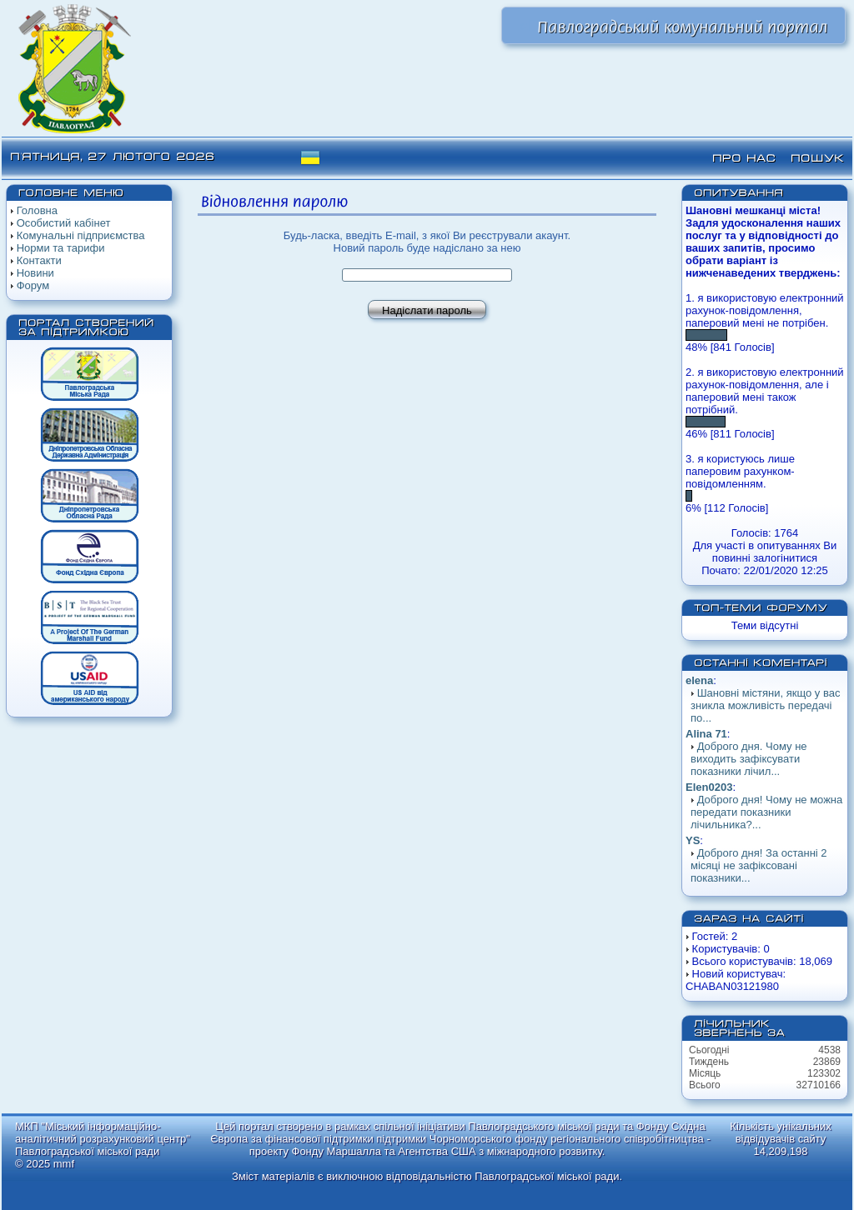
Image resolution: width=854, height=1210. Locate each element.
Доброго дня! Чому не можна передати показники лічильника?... (766, 812)
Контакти (39, 260)
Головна (37, 210)
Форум (33, 285)
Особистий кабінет (64, 223)
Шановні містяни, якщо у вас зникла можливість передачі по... (765, 705)
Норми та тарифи (61, 248)
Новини (35, 273)
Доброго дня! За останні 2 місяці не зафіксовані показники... (759, 865)
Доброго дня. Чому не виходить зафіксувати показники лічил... (749, 759)
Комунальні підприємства (81, 235)
